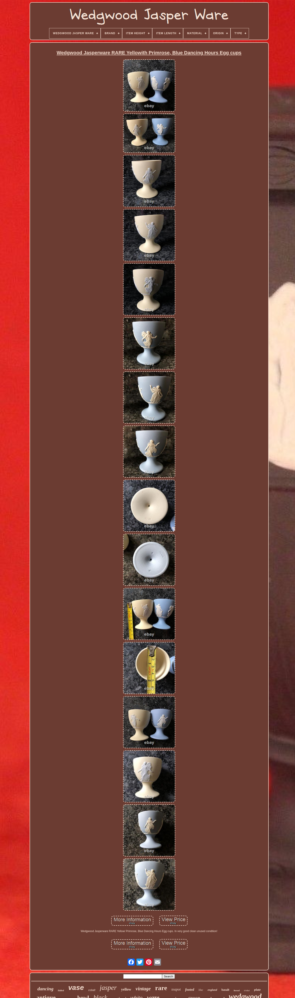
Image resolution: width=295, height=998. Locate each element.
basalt (225, 989)
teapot (176, 989)
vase (76, 987)
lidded (61, 990)
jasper (108, 987)
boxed (237, 990)
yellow (126, 989)
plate (257, 989)
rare (161, 987)
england (212, 989)
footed (189, 989)
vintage (143, 988)
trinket (247, 990)
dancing (45, 988)
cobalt (91, 990)
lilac (200, 989)
